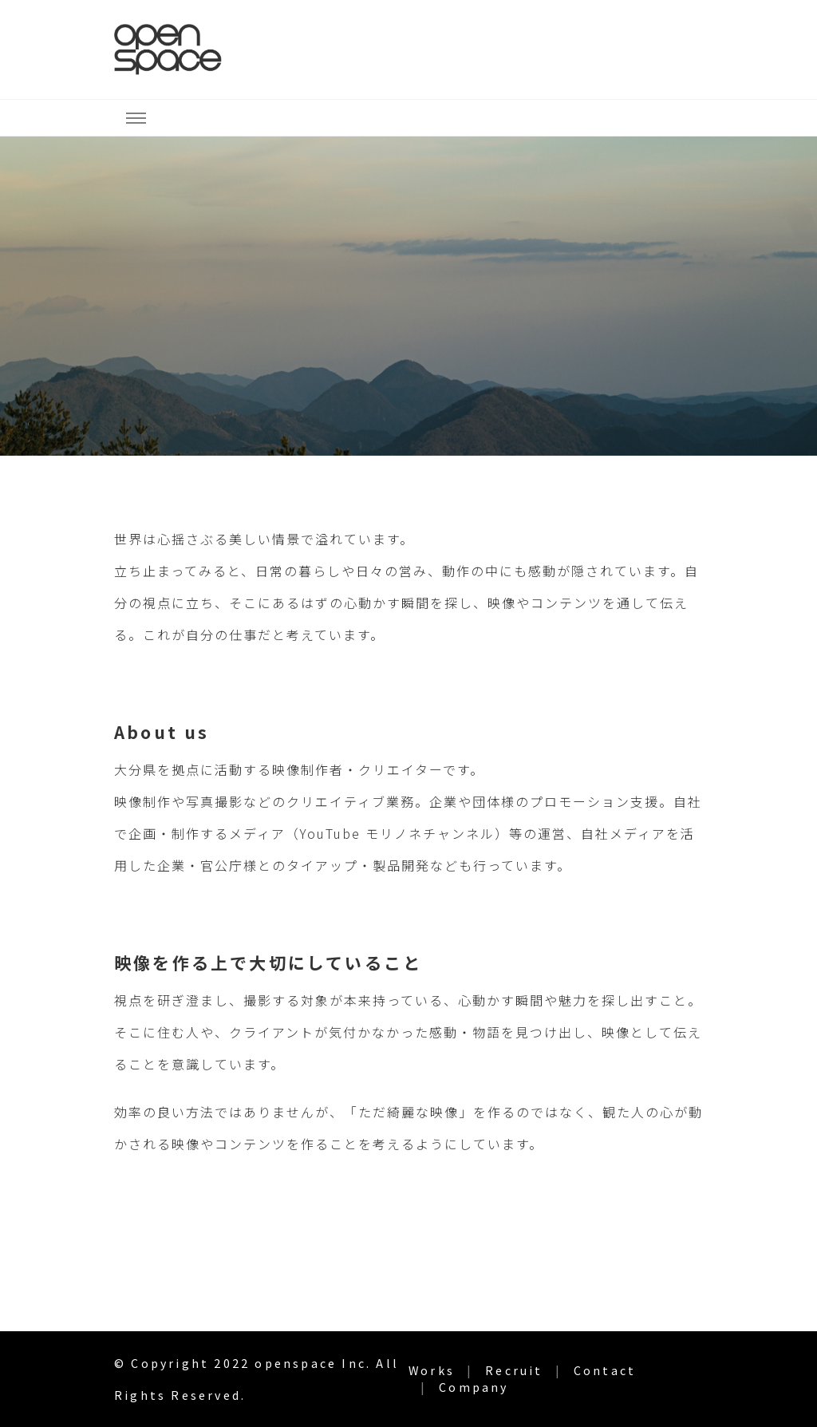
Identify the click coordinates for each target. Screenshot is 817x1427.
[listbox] (408, 296)
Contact (605, 1370)
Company (473, 1387)
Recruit (514, 1370)
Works (431, 1370)
